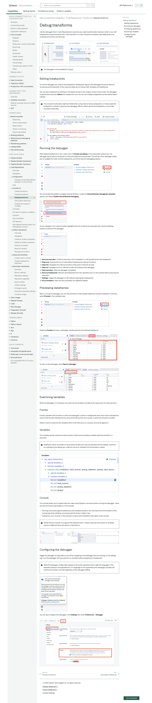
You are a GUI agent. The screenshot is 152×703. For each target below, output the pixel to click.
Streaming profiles (19, 132)
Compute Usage (20, 294)
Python (70, 69)
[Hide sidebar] (34, 16)
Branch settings (20, 272)
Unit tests (16, 209)
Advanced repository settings (25, 291)
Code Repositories (73, 18)
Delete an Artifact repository (25, 242)
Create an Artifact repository (25, 239)
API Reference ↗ (126, 5)
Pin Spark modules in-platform (24, 212)
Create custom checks (23, 258)
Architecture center (46, 11)
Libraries (16, 215)
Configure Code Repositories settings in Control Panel (25, 181)
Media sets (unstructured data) (24, 44)
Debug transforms (21, 197)
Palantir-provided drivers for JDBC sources (23, 104)
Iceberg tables (18, 59)
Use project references (23, 201)
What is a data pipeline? (19, 28)
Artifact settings (20, 285)
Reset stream (17, 126)
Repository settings (21, 276)
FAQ (14, 185)
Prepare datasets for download (22, 262)
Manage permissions (22, 252)
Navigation (16, 173)
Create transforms (21, 191)
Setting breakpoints (131, 23)
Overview (14, 22)
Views (15, 69)
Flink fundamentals (20, 123)
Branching (16, 47)
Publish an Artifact (21, 245)
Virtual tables (17, 63)
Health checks (18, 56)
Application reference (18, 31)
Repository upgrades (22, 279)
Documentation (18, 218)
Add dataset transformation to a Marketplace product (24, 226)
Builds (15, 50)
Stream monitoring (19, 129)
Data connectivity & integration (52, 18)
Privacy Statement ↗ (50, 690)
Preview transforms (21, 194)
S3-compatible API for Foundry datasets (22, 362)
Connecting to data (17, 25)
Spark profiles (20, 282)
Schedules (16, 53)
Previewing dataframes (132, 29)
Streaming (16, 119)
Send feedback (131, 698)
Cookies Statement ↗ (50, 686)
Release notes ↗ (16, 72)
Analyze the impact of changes (22, 205)
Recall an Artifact (21, 248)
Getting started (29, 11)
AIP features (17, 221)
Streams (16, 41)
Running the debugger (132, 26)
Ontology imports (21, 288)
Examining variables (131, 32)
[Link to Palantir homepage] (13, 5)
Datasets (16, 38)
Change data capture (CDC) (23, 66)
